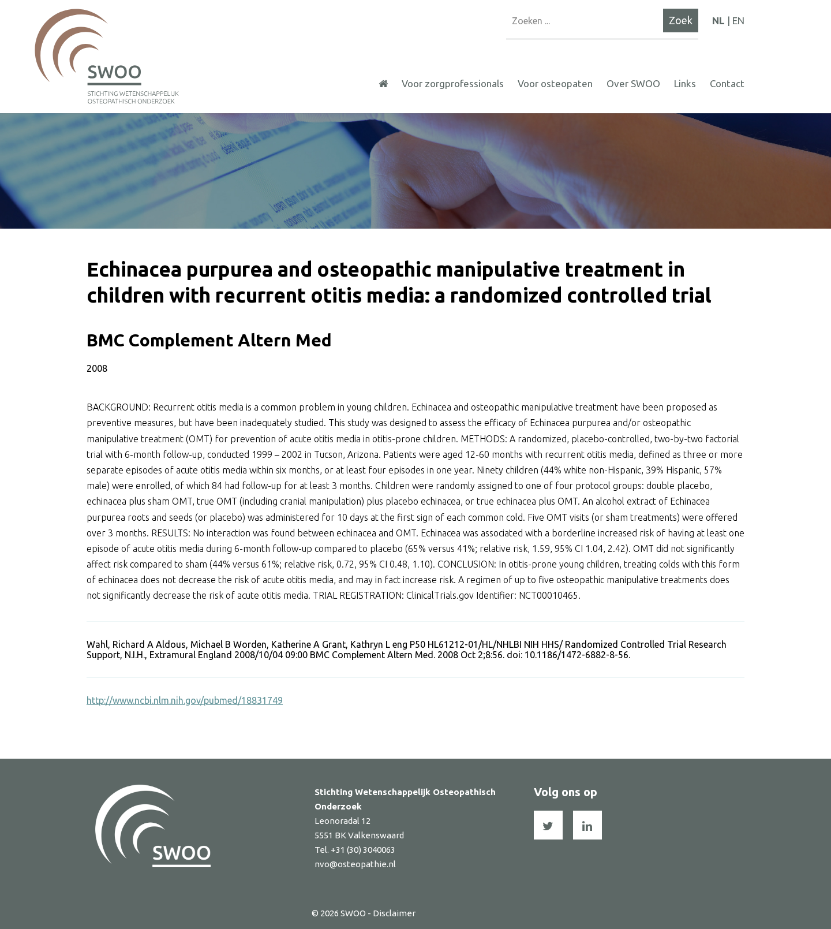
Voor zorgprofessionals (453, 83)
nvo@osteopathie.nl (355, 864)
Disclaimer (394, 913)
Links (685, 83)
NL (718, 20)
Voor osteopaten (555, 83)
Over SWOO (633, 83)
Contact (727, 83)
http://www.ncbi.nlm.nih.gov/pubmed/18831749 (185, 700)
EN (738, 20)
